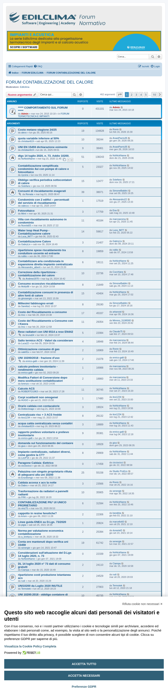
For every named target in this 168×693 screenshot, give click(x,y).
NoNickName (28, 158)
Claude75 (118, 331)
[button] (120, 94)
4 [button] (141, 94)
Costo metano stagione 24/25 (37, 129)
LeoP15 (25, 458)
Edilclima (24, 87)
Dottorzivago (27, 409)
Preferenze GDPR (84, 686)
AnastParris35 (120, 138)
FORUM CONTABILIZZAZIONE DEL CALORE (49, 82)
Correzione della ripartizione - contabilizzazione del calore (37, 274)
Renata (29, 194)
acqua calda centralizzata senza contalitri (45, 423)
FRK (23, 497)
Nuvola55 (26, 225)
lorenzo (25, 383)
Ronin (116, 129)
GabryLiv (25, 244)
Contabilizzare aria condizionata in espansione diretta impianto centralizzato (45, 263)
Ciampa (25, 570)
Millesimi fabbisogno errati (35, 303)
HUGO (24, 400)
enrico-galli (31, 361)
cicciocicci (26, 465)
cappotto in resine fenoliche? (37, 513)
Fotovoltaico (26, 210)
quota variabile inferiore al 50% (38, 138)
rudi (23, 581)
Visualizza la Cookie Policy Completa (30, 646)
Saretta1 (25, 306)
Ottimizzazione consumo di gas (38, 349)
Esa (115, 210)
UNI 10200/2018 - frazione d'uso (39, 357)
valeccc (25, 205)
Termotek (26, 588)
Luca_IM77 (27, 236)
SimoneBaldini (120, 190)
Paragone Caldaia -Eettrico (36, 462)
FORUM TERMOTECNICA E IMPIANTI (43, 114)
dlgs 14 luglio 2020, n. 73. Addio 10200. (43, 155)
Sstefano (25, 186)
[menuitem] (38, 66)
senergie (117, 491)
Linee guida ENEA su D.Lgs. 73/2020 (42, 522)
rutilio (24, 256)
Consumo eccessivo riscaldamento (41, 283)
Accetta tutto (84, 664)
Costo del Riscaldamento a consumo (42, 312)
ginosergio (26, 298)
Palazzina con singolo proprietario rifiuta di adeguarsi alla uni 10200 (45, 473)
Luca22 (25, 343)
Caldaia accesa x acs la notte (37, 482)
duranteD (117, 530)
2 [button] (131, 94)
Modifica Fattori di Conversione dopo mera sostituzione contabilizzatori (42, 379)
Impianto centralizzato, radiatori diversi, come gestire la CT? (44, 453)
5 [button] (146, 94)
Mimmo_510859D (122, 320)
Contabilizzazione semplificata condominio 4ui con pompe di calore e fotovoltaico (43, 169)
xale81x (25, 352)
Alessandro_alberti (30, 267)
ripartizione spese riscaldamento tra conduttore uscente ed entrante (42, 252)
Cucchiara (118, 272)
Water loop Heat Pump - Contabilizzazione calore (34, 232)
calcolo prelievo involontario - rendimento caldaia (38, 368)
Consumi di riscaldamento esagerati (42, 191)
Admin (24, 113)
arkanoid (117, 311)
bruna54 (30, 335)
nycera (24, 175)
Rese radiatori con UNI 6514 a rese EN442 (45, 331)
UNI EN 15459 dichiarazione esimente (42, 147)
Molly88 (25, 286)
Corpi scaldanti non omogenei (38, 397)
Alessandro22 (120, 199)
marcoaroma (119, 219)
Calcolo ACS (26, 388)
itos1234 (117, 397)
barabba (117, 513)
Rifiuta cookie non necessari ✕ (142, 604)
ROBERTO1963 (29, 391)
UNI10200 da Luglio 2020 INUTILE (40, 585)
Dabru (24, 485)
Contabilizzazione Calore (34, 241)
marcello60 (118, 521)
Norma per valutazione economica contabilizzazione (40, 532)
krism (24, 516)
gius (23, 446)
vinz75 (24, 508)
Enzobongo (27, 477)
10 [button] (154, 94)
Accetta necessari (84, 675)
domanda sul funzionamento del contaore (45, 443)
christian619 (27, 141)
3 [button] (136, 94)
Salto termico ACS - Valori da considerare (45, 340)
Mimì (23, 213)
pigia (23, 525)
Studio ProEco (120, 471)
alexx (24, 132)
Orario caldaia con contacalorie (38, 406)
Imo (23, 315)
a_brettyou (26, 536)
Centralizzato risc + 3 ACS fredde (40, 414)
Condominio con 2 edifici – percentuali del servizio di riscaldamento (43, 201)
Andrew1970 (32, 278)
